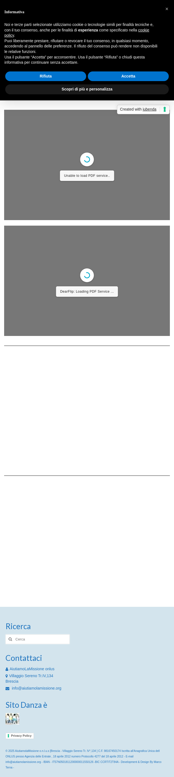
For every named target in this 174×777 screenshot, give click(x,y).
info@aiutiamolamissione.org (33, 688)
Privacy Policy (21, 735)
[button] (166, 8)
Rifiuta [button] (46, 76)
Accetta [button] (128, 76)
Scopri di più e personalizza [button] (87, 89)
